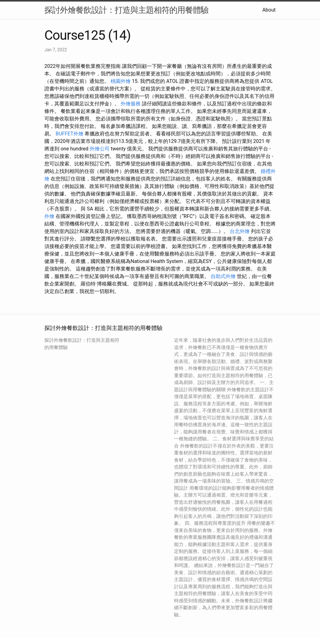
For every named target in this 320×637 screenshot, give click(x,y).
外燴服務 (131, 104)
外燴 (49, 216)
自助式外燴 (223, 276)
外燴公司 (100, 149)
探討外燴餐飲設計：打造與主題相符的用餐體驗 (126, 10)
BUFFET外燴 (69, 134)
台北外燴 (240, 231)
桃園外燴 (121, 81)
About (269, 10)
